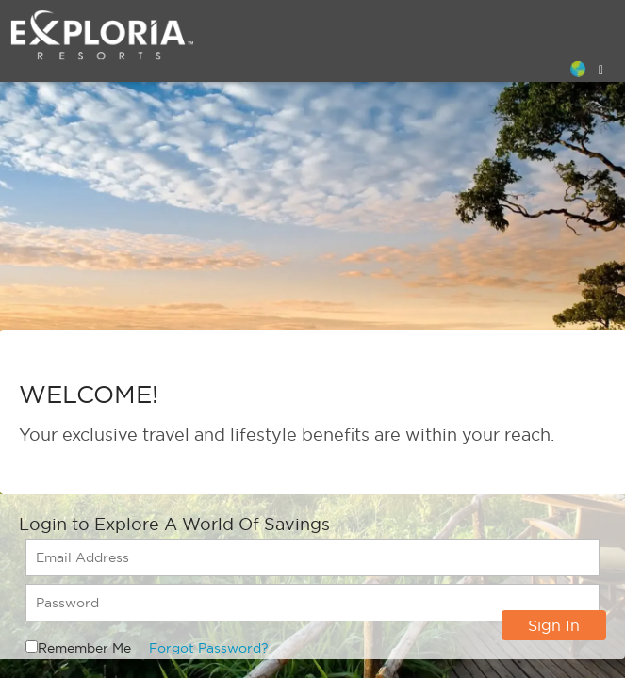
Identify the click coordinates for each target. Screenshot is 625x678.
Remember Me (84, 647)
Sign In (554, 625)
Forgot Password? (209, 647)
